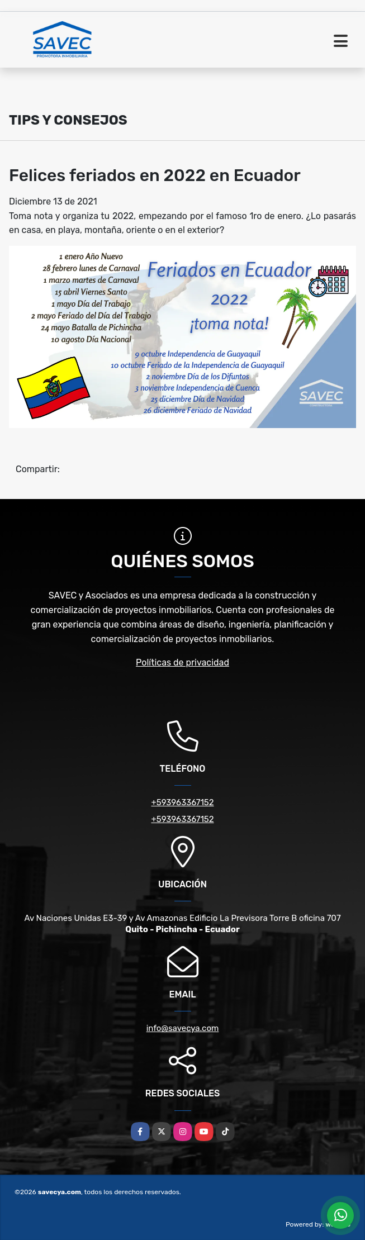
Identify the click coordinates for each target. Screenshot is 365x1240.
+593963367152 (182, 802)
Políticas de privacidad (182, 662)
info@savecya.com (182, 1028)
